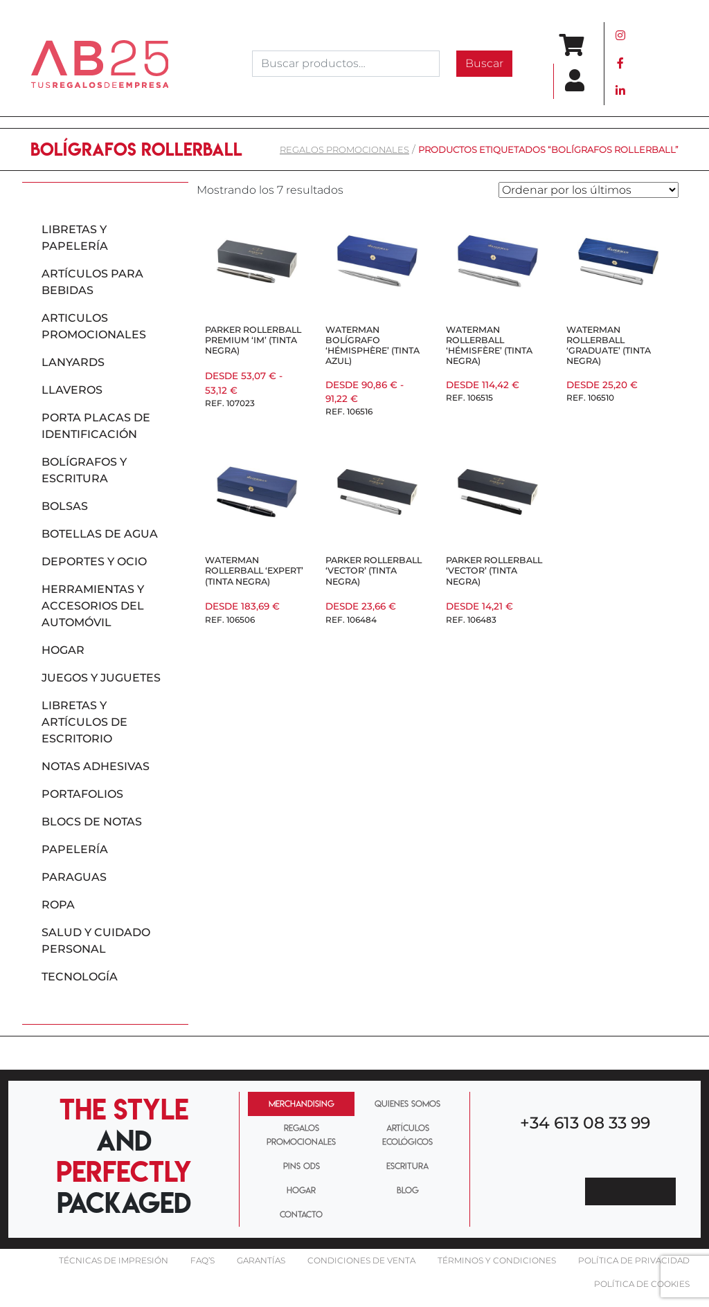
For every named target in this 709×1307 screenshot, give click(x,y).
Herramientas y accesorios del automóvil (93, 606)
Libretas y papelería (75, 238)
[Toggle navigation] (659, 63)
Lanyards (73, 362)
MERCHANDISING (301, 1103)
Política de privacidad (634, 1260)
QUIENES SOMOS (407, 1103)
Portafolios (82, 794)
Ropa (58, 904)
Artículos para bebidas (92, 282)
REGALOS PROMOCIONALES (344, 150)
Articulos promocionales (94, 326)
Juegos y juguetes (101, 677)
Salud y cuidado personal (96, 941)
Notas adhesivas (96, 766)
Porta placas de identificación (96, 426)
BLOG (408, 1190)
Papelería (75, 849)
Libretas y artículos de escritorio (84, 722)
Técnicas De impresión (113, 1260)
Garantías (261, 1260)
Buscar (484, 63)
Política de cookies (642, 1284)
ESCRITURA (407, 1165)
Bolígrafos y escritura (84, 470)
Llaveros (72, 389)
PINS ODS (301, 1165)
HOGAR (301, 1190)
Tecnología (80, 976)
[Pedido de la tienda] (589, 190)
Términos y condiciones (497, 1260)
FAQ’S (202, 1260)
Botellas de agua (100, 533)
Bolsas (65, 506)
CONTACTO (301, 1214)
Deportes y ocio (94, 561)
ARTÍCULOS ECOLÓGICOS (407, 1134)
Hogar (63, 650)
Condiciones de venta (361, 1260)
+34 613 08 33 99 (585, 1123)
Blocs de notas (92, 821)
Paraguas (74, 877)
